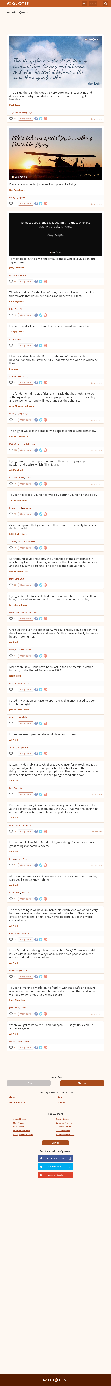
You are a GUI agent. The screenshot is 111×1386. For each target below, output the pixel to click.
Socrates (13, 369)
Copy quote (25, 119)
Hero (17, 933)
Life (22, 477)
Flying (15, 197)
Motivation (14, 444)
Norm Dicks (15, 675)
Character (19, 649)
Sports (28, 477)
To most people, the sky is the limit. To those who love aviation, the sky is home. (52, 260)
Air (21, 309)
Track (20, 508)
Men (19, 376)
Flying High (27, 112)
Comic (19, 859)
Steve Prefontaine (18, 500)
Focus (23, 1007)
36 (15, 281)
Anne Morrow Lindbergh (21, 406)
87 (15, 118)
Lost (28, 683)
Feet (17, 309)
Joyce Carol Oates (18, 605)
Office (17, 825)
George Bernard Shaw (23, 1134)
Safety (16, 1007)
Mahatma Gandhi (63, 1126)
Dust (22, 578)
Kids (21, 788)
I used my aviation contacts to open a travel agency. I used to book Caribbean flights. (52, 702)
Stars (11, 578)
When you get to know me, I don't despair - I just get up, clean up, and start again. (51, 1026)
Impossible (22, 541)
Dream (12, 612)
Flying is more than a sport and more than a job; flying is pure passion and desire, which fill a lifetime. (49, 462)
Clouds (18, 112)
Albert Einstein (19, 1119)
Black (25, 970)
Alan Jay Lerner (16, 331)
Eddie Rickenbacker (19, 534)
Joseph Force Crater (19, 709)
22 (15, 585)
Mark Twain (15, 105)
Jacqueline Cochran (18, 571)
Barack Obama (62, 1119)
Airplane (12, 376)
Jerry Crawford (16, 267)
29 (15, 514)
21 (15, 382)
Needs (19, 339)
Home (12, 275)
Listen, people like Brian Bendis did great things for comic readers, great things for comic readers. (52, 844)
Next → (82, 1083)
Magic (25, 413)
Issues (12, 970)
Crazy (11, 933)
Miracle (12, 413)
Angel (11, 112)
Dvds (11, 825)
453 (15, 450)
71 (15, 203)
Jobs (11, 683)
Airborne (27, 508)
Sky (17, 275)
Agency (18, 717)
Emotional (25, 933)
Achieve (31, 541)
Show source (96, 119)
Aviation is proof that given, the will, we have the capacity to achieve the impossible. (53, 526)
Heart (11, 649)
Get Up (26, 1041)
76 (15, 656)
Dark (17, 578)
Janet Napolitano (17, 1000)
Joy (10, 197)
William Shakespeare (65, 1134)
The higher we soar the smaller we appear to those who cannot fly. (52, 431)
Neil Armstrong (17, 190)
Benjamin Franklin (64, 1123)
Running (12, 508)
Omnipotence (22, 612)
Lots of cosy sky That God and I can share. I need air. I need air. (50, 326)
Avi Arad (13, 642)
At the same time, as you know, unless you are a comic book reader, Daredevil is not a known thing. (53, 877)
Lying (11, 309)
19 (15, 315)
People (23, 275)
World (27, 747)
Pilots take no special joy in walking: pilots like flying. (43, 184)
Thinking (13, 747)
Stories (28, 649)
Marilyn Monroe (63, 1130)
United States (20, 683)
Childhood (33, 612)
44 (15, 1014)
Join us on (55, 1158)
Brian (25, 859)
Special (22, 197)
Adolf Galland (16, 470)
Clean (19, 1041)
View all (55, 1143)
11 (15, 420)
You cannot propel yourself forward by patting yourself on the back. (53, 494)
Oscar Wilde (18, 1126)
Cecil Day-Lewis (17, 301)
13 (15, 939)
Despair (12, 1041)
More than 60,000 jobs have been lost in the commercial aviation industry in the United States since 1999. (51, 668)
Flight (33, 444)
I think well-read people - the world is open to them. (42, 734)
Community (26, 825)
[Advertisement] (55, 24)
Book (11, 717)
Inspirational (14, 477)
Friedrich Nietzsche (18, 436)
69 (15, 484)
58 (15, 548)
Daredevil (25, 892)
